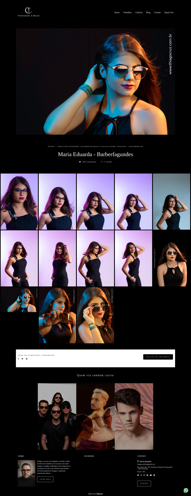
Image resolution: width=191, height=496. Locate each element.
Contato (157, 12)
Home (117, 12)
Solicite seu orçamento (158, 357)
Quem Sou (168, 12)
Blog (148, 12)
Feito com (95, 494)
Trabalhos (127, 12)
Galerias (138, 12)
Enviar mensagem (145, 461)
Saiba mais (45, 479)
